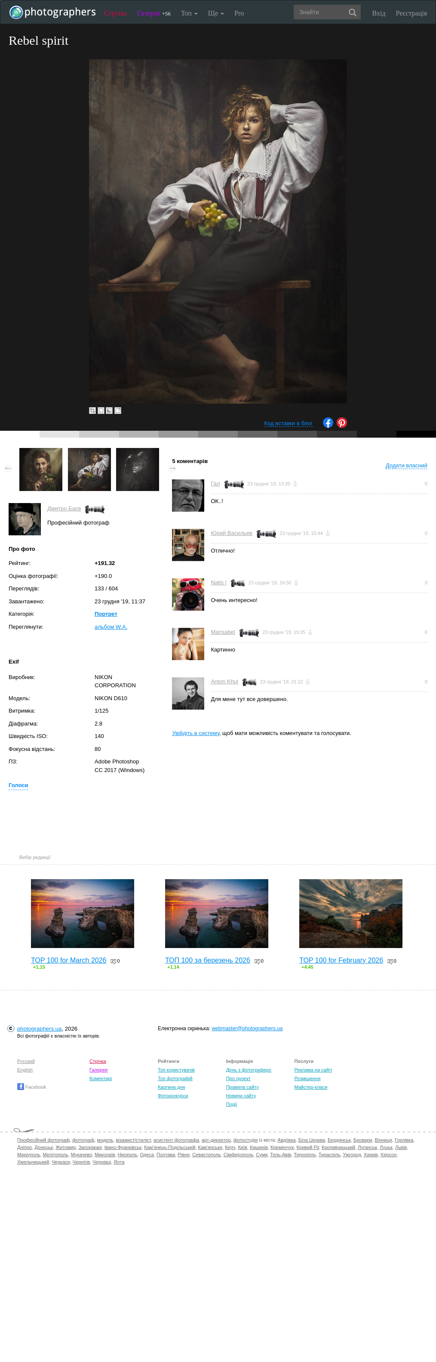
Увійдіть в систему (195, 733)
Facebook (31, 1087)
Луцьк (386, 1147)
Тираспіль (330, 1154)
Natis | (219, 582)
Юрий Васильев (231, 533)
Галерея (154, 13)
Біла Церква (311, 1140)
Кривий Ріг (308, 1147)
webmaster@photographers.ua (247, 1028)
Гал (215, 483)
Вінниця (383, 1140)
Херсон (388, 1154)
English (25, 1069)
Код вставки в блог (288, 423)
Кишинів (259, 1147)
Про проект (238, 1078)
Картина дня (171, 1087)
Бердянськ (339, 1140)
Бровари (362, 1140)
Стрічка (115, 13)
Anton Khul (224, 681)
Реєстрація (411, 13)
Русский (26, 1061)
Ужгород (352, 1154)
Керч (230, 1147)
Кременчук (282, 1147)
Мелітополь (55, 1154)
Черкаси (61, 1161)
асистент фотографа (176, 1140)
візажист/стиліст (133, 1140)
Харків (371, 1154)
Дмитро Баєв (64, 508)
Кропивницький (338, 1147)
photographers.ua (39, 1028)
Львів (401, 1147)
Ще (216, 13)
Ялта (119, 1161)
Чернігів (81, 1161)
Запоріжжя (89, 1147)
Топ (189, 13)
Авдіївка (287, 1140)
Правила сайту (242, 1087)
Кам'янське (210, 1147)
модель (105, 1140)
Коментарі (100, 1078)
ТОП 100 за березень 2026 (207, 960)
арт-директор (216, 1140)
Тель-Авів (280, 1154)
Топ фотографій (175, 1078)
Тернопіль (305, 1154)
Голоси (18, 785)
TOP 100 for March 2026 (69, 960)
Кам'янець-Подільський (169, 1147)
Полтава (166, 1154)
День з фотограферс (249, 1069)
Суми (261, 1154)
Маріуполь (28, 1154)
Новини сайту (241, 1095)
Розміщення (307, 1078)
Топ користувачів (176, 1069)
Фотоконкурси (173, 1095)
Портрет (106, 614)
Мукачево (81, 1154)
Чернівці (101, 1161)
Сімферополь (238, 1154)
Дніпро (24, 1147)
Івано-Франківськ (122, 1147)
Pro (239, 13)
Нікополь (127, 1154)
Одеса (147, 1154)
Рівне (184, 1154)
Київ (242, 1147)
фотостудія (245, 1140)
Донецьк (43, 1147)
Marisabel (223, 632)
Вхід (379, 13)
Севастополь (206, 1154)
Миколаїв (105, 1154)
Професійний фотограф (43, 1140)
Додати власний (406, 465)
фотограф (83, 1140)
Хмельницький (33, 1161)
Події (231, 1104)
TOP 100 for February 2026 (341, 960)
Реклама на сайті (313, 1069)
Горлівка (404, 1140)
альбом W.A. (111, 627)
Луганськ (367, 1147)
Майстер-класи (310, 1087)
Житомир (65, 1147)
